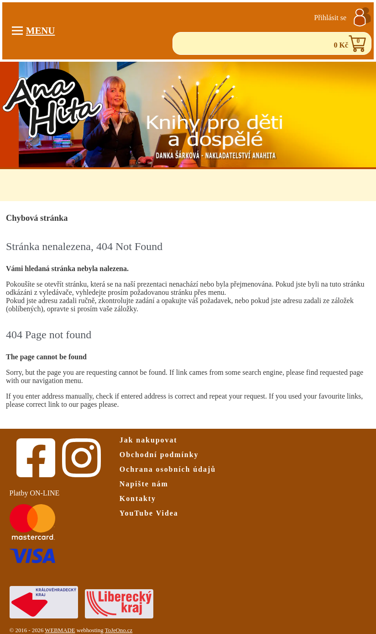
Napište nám (144, 484)
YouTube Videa (149, 513)
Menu (33, 30)
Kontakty (138, 498)
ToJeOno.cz (119, 630)
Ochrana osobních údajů (168, 469)
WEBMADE (60, 630)
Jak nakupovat (149, 440)
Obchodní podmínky (159, 454)
